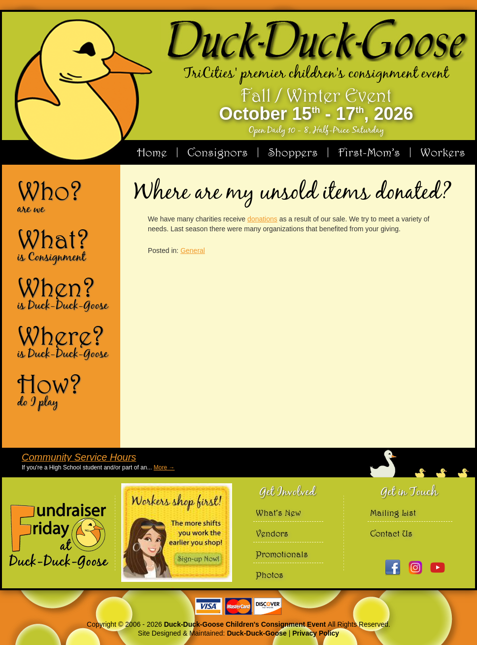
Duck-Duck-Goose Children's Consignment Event (246, 624)
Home (152, 152)
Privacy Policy (315, 633)
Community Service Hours (79, 457)
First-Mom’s (369, 152)
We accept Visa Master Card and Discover (238, 606)
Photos (269, 575)
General (192, 250)
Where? (65, 341)
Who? (65, 196)
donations (262, 219)
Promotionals (282, 554)
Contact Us (391, 533)
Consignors (217, 152)
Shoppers (293, 152)
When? (65, 293)
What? (65, 244)
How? (65, 389)
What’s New (278, 512)
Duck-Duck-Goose (256, 633)
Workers (442, 152)
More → (164, 467)
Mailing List (393, 512)
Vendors (272, 533)
